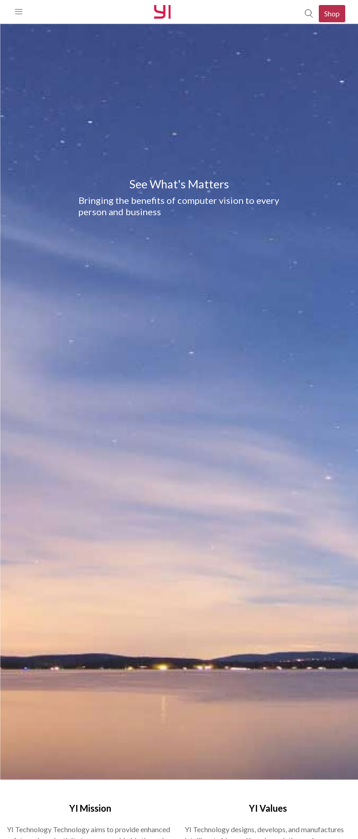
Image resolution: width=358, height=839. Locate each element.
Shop (332, 13)
